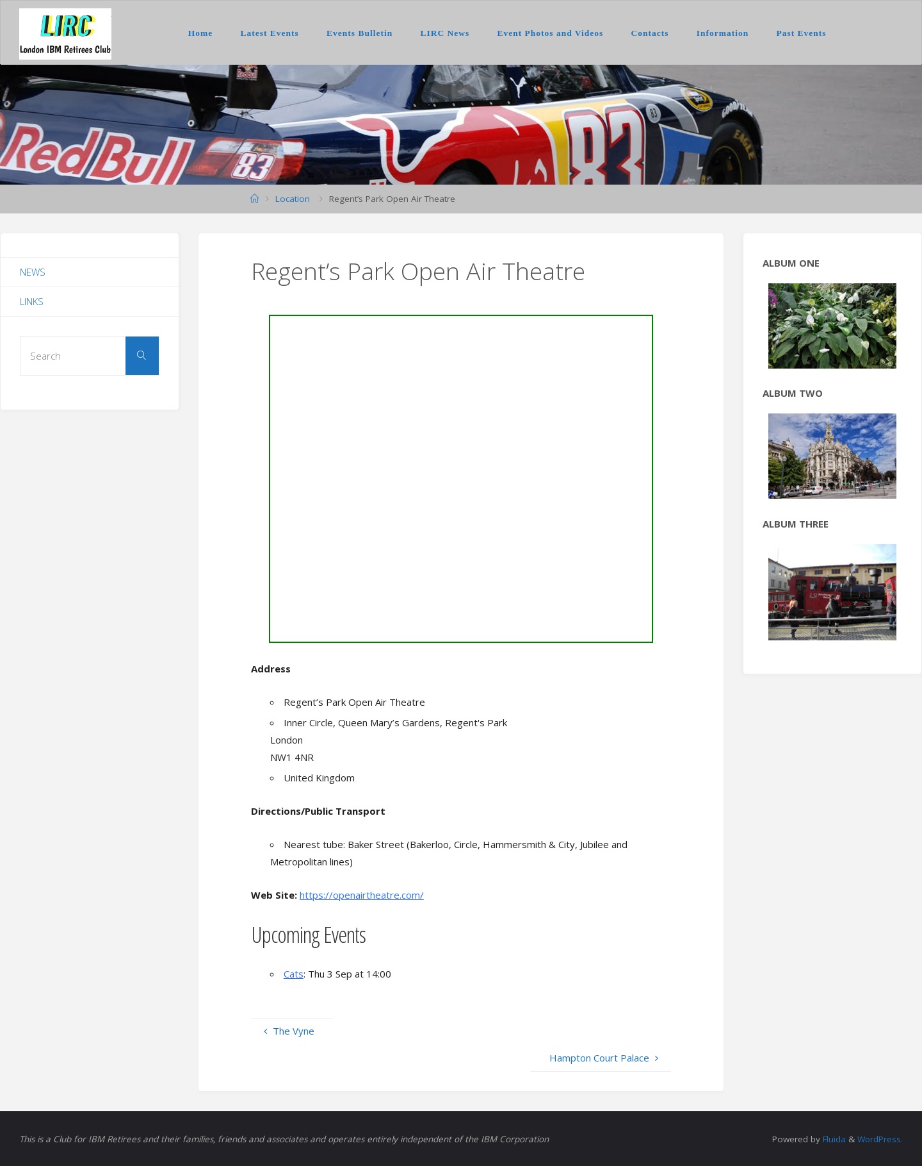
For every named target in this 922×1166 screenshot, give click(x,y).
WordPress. (880, 1139)
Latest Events (269, 33)
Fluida (832, 1139)
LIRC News (444, 33)
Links (32, 301)
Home (200, 33)
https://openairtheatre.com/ (362, 894)
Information (723, 33)
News (32, 271)
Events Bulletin (359, 33)
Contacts (650, 33)
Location (292, 198)
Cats (293, 973)
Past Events (801, 33)
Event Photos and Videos (550, 33)
